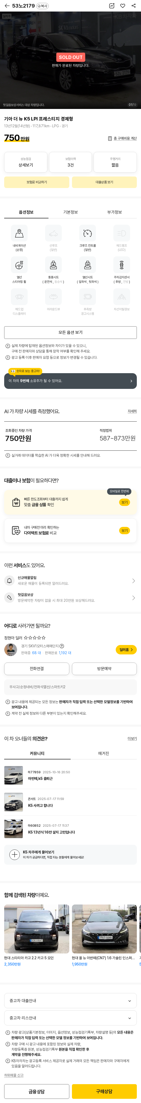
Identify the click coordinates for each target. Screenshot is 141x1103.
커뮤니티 (37, 753)
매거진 (103, 753)
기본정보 (70, 212)
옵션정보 (26, 212)
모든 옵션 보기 (71, 332)
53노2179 (30, 6)
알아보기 (70, 502)
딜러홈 (124, 650)
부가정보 (114, 212)
